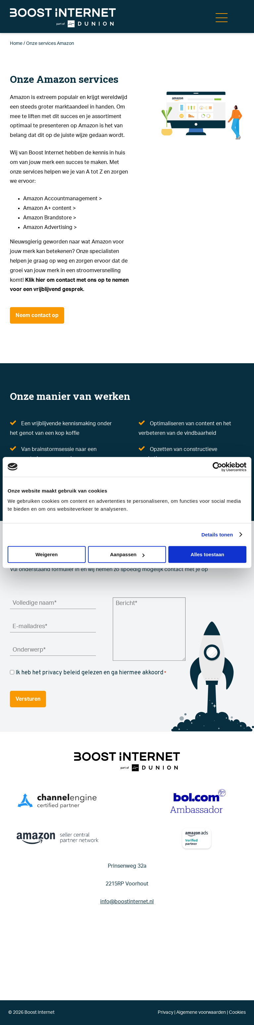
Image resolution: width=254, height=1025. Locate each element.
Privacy (165, 1012)
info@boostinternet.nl (127, 901)
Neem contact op (37, 315)
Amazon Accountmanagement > (62, 198)
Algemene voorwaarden (201, 1012)
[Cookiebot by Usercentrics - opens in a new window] (217, 467)
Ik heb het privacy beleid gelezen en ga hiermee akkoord (91, 673)
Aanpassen (127, 554)
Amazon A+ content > (49, 208)
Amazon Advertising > (50, 227)
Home (16, 43)
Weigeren (46, 554)
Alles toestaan (207, 554)
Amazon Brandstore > (49, 217)
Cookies (237, 1012)
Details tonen (217, 534)
